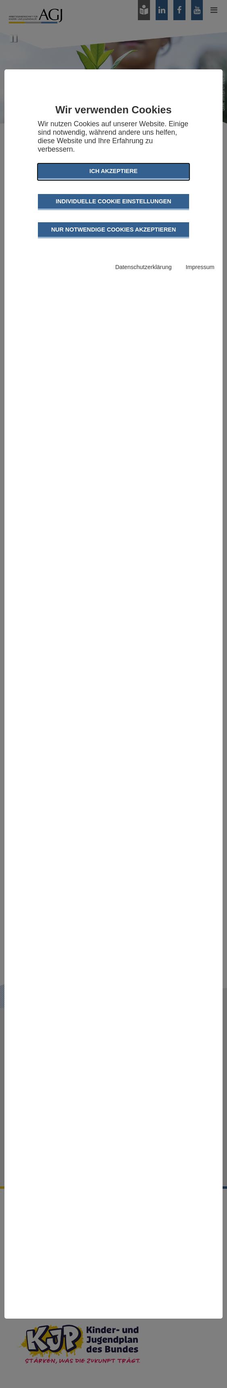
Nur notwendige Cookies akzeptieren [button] (113, 229)
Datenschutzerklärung (143, 267)
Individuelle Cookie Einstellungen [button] (113, 201)
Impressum (200, 267)
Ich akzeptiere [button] (113, 171)
